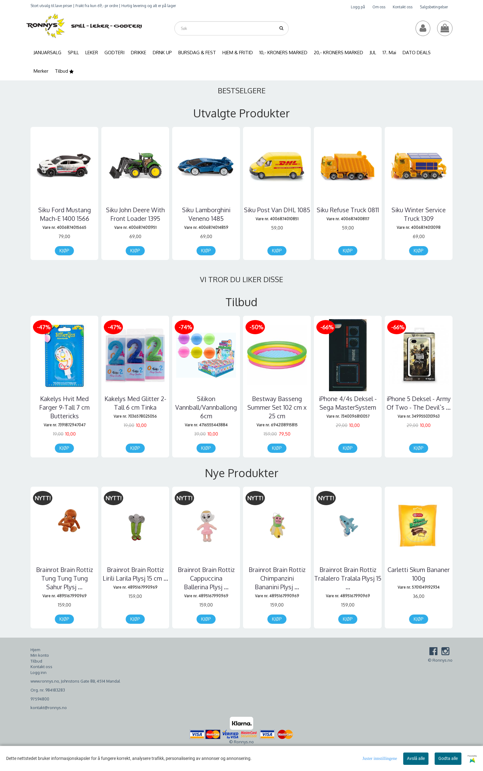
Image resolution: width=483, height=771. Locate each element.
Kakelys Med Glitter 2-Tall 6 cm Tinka (135, 403)
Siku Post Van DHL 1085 (277, 210)
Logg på (358, 7)
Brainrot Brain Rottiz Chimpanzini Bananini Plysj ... (277, 578)
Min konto (39, 655)
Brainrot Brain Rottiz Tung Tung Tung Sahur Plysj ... (64, 578)
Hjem (35, 649)
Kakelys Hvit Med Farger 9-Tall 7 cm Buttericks (64, 407)
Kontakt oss (402, 7)
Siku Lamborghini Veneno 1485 (206, 214)
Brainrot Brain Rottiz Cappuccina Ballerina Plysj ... (206, 578)
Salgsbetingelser (434, 7)
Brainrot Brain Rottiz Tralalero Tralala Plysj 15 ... (347, 578)
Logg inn (38, 672)
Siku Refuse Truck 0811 (348, 210)
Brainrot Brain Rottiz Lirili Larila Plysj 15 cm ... (135, 574)
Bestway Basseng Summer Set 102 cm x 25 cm (276, 407)
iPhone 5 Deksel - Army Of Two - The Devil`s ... (419, 403)
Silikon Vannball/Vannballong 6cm (206, 407)
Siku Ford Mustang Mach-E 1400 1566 (64, 214)
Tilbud (36, 661)
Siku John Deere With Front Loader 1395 (135, 214)
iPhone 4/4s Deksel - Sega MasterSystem (348, 403)
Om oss (378, 7)
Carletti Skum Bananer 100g (419, 574)
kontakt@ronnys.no (48, 707)
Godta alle (448, 758)
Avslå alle (416, 758)
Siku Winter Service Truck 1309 (419, 214)
